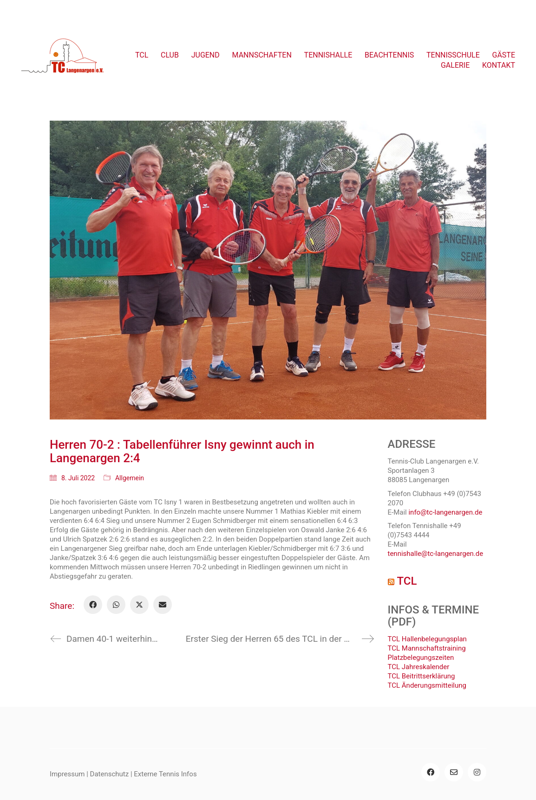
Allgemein (129, 478)
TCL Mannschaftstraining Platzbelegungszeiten (427, 653)
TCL (407, 581)
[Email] (162, 604)
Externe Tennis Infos (165, 774)
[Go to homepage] (63, 60)
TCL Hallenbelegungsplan (427, 639)
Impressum (67, 774)
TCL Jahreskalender (419, 667)
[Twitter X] (139, 604)
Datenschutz (109, 774)
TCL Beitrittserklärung (421, 676)
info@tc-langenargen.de (445, 512)
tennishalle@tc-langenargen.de (436, 553)
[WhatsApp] (116, 604)
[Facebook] (93, 604)
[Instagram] (477, 772)
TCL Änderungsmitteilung (427, 685)
